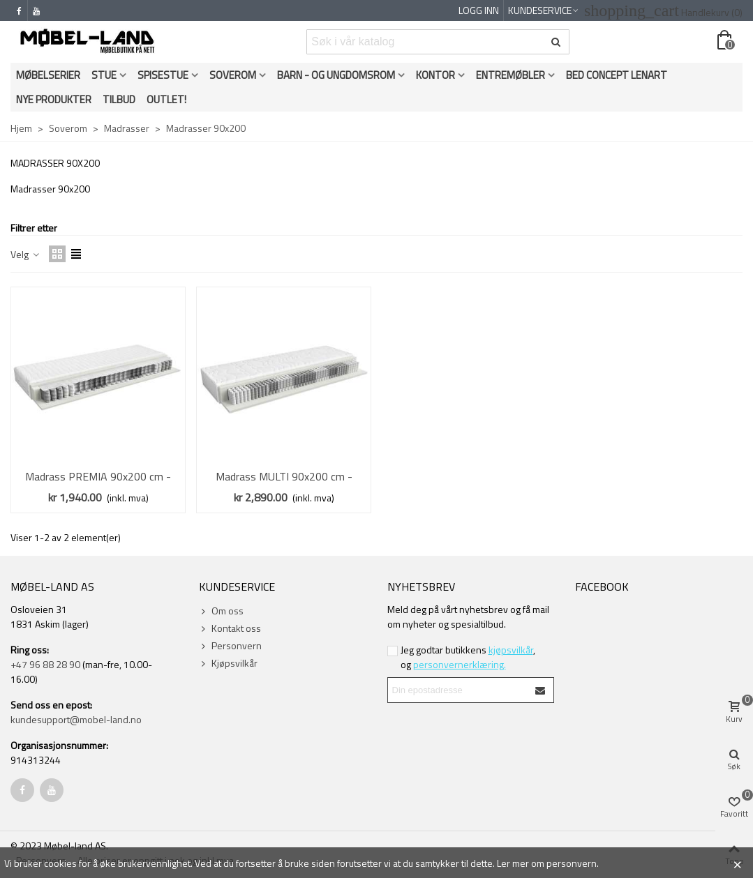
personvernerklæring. (459, 664)
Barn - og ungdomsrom (336, 75)
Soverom (232, 75)
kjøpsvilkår (511, 649)
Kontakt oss (230, 628)
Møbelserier (48, 75)
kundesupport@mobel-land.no (76, 719)
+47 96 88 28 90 (45, 664)
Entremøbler (510, 75)
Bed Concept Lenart (616, 75)
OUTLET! (166, 99)
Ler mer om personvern (547, 863)
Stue (104, 75)
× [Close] (737, 862)
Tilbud (119, 99)
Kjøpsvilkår (228, 663)
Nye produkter (53, 99)
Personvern (230, 645)
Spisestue (162, 75)
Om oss (221, 610)
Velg (25, 254)
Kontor (435, 75)
